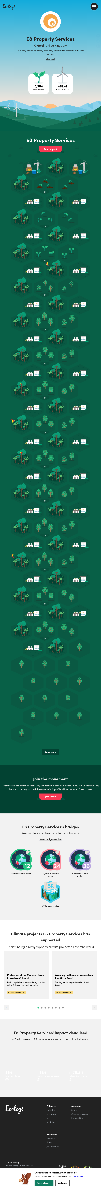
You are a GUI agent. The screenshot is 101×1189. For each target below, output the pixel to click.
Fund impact (50, 149)
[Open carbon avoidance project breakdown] (62, 84)
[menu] (94, 6)
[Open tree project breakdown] (38, 84)
